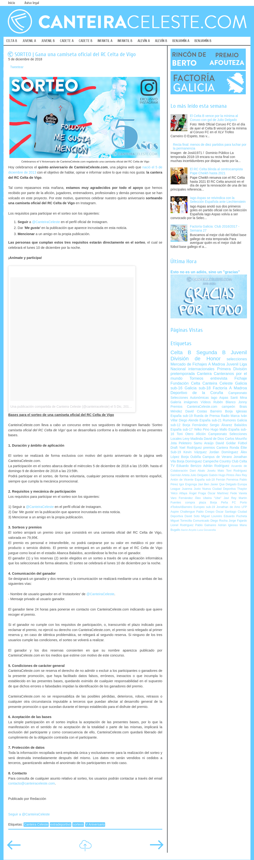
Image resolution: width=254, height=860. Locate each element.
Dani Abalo (197, 470)
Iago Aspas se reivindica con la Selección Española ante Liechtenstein (218, 200)
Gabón (213, 475)
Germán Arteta (180, 475)
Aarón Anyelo (189, 529)
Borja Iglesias (236, 411)
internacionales (201, 369)
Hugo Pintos (226, 475)
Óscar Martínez (218, 493)
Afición (201, 434)
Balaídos (240, 425)
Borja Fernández (195, 425)
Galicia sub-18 (198, 388)
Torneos (196, 378)
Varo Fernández (182, 498)
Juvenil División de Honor (209, 355)
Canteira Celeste (36, 824)
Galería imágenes (184, 402)
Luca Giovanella (206, 529)
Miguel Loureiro (211, 516)
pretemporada (183, 373)
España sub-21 (210, 420)
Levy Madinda (193, 438)
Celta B (181, 352)
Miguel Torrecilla (181, 520)
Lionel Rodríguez (182, 525)
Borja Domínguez (189, 461)
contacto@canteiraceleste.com (31, 783)
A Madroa (216, 364)
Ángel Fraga (197, 493)
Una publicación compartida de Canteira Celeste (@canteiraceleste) (60, 406)
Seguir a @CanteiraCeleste (29, 814)
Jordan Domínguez (223, 452)
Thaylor (242, 488)
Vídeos (206, 402)
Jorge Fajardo (238, 520)
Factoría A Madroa (230, 388)
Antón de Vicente (182, 479)
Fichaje (240, 378)
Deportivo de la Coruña (197, 393)
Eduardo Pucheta (235, 516)
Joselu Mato (215, 470)
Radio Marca (230, 416)
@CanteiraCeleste (46, 222)
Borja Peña (219, 502)
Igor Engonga (188, 484)
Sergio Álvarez (221, 425)
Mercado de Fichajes (189, 364)
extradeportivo (60, 824)
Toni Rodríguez (236, 470)
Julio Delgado (199, 475)
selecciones (237, 359)
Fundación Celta (185, 383)
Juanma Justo (191, 488)
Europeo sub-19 (204, 507)
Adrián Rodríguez (216, 466)
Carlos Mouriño (236, 438)
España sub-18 (205, 479)
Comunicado (201, 520)
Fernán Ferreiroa (227, 479)
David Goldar (226, 443)
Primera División (232, 369)
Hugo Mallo (218, 429)
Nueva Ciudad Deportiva (219, 488)
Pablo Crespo (205, 511)
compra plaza (195, 502)
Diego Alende (188, 420)
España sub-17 (182, 429)
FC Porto (239, 502)
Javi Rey (230, 498)
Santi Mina (238, 397)
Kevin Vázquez (195, 452)
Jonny (242, 402)
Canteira (204, 373)
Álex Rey (241, 475)
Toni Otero (185, 434)
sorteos (78, 824)
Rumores (229, 420)
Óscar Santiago (226, 511)
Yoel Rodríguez (190, 447)
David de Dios (214, 438)
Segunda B (211, 352)
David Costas (196, 411)
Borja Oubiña (191, 457)
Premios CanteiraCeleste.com (194, 406)
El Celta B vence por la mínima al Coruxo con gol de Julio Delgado (214, 118)
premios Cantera (215, 447)
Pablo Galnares (205, 525)
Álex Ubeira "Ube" (208, 498)
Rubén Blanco (224, 402)
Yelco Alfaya (179, 493)
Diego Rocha (219, 520)
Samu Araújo (204, 443)
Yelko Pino (201, 429)
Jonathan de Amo (228, 507)
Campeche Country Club (220, 461)
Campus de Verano (217, 457)
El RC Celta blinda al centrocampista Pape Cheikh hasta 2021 (216, 171)
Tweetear (17, 67)
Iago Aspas (219, 397)
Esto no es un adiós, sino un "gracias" (205, 272)
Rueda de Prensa (207, 416)
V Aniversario (95, 824)
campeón (228, 406)
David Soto (192, 516)
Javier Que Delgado (223, 484)
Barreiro (216, 411)
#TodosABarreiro (181, 507)
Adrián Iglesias (228, 525)
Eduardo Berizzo (188, 466)
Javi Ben (203, 484)
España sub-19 (182, 416)
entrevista (218, 378)
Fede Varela (238, 493)
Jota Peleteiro (181, 443)
